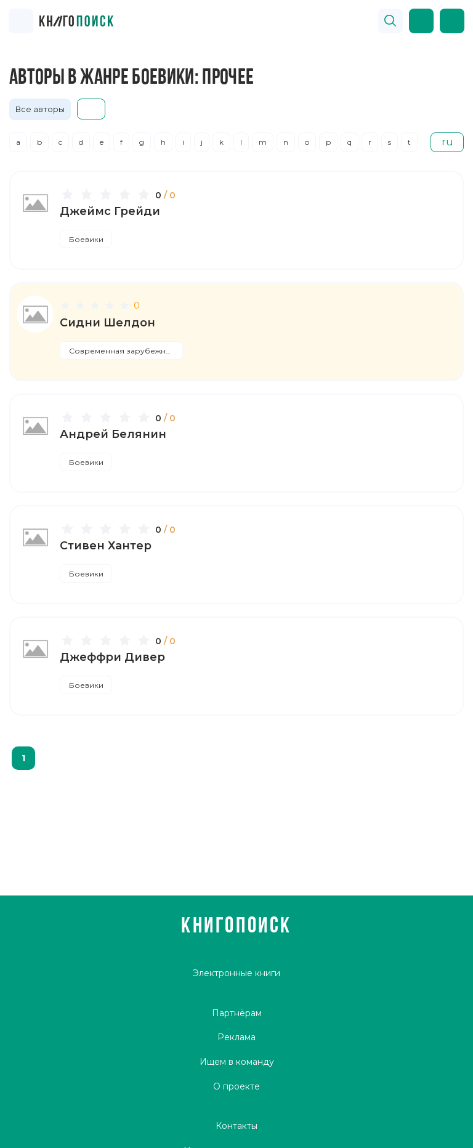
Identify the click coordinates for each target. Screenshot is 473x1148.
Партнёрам (237, 1013)
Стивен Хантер (106, 545)
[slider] (107, 194)
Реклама (236, 1037)
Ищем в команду (237, 1061)
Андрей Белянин (113, 434)
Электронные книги (236, 973)
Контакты (236, 1125)
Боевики (86, 239)
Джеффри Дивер (112, 657)
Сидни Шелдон (107, 322)
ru (447, 142)
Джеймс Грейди (110, 211)
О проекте (236, 1086)
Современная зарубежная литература (126, 350)
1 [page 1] (23, 758)
